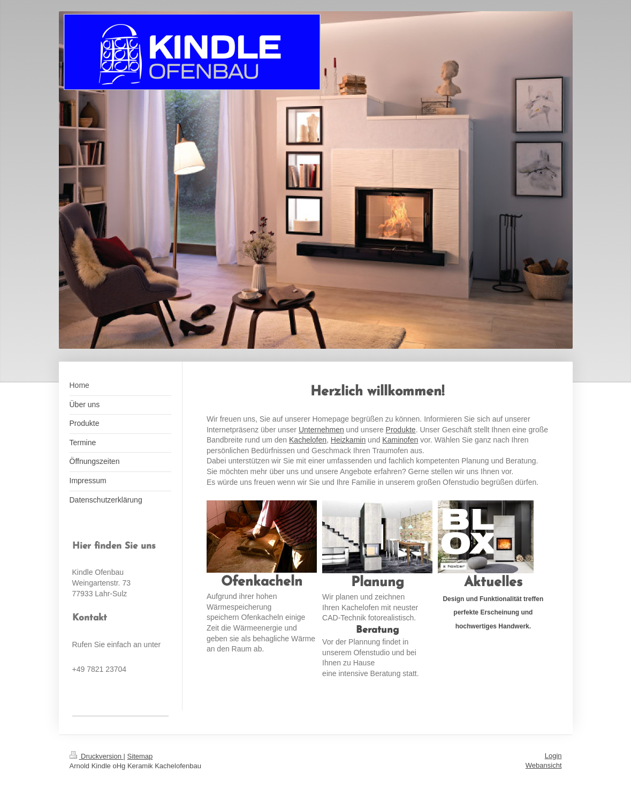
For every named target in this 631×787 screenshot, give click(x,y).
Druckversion (97, 756)
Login (553, 756)
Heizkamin (348, 440)
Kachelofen (307, 440)
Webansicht (544, 765)
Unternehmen (321, 429)
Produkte (401, 429)
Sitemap (140, 756)
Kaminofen (400, 440)
